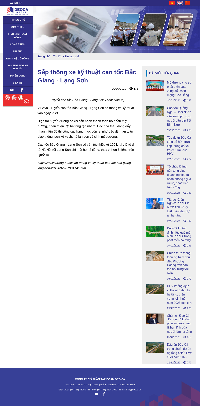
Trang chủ (17, 20)
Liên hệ (18, 83)
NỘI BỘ (16, 3)
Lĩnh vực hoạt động (17, 36)
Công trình (17, 44)
